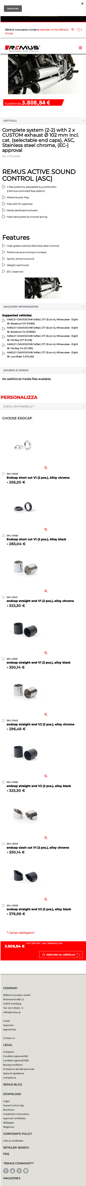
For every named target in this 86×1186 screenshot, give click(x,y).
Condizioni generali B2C (16, 1056)
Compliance (9, 1077)
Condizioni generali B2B (16, 1060)
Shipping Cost (54, 943)
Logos (6, 1101)
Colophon (8, 1051)
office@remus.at (12, 1012)
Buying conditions (13, 1064)
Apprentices (9, 1029)
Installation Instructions (16, 1114)
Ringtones (8, 1126)
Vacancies (8, 1025)
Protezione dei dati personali (18, 1069)
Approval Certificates (14, 1118)
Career (6, 1020)
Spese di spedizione (13, 1073)
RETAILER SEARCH (16, 1147)
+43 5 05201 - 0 (15, 1008)
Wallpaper (8, 1122)
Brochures (8, 1109)
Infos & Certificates (13, 1140)
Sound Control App (13, 1105)
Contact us (9, 1038)
